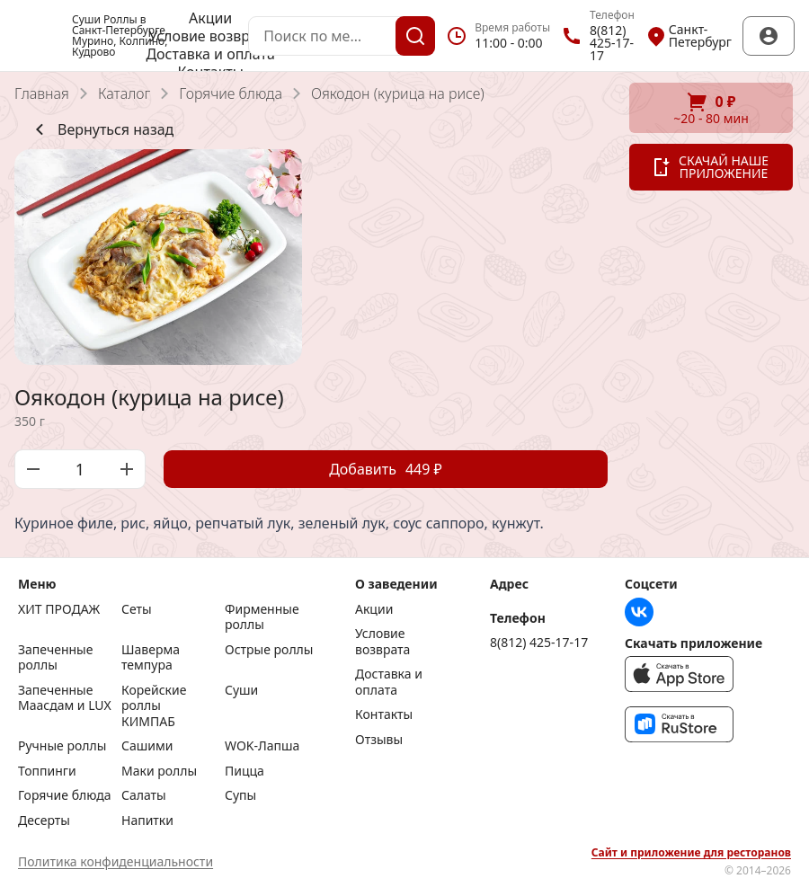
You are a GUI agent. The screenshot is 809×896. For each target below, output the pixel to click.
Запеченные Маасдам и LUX (64, 698)
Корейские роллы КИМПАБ (153, 706)
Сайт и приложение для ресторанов (691, 853)
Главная (41, 93)
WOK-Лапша (262, 746)
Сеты (136, 609)
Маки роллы (159, 771)
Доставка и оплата (210, 54)
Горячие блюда (230, 93)
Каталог (124, 93)
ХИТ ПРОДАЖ (59, 609)
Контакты (384, 714)
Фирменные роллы (262, 617)
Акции (210, 18)
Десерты (44, 820)
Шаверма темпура (150, 657)
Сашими (147, 746)
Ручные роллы (62, 746)
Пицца (244, 771)
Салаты (143, 795)
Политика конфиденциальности (115, 861)
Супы (240, 795)
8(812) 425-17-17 (539, 642)
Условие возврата (210, 36)
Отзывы (379, 740)
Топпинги (47, 771)
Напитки (147, 820)
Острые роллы (269, 650)
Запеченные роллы (55, 657)
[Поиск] (415, 36)
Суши (241, 690)
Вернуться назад (101, 129)
